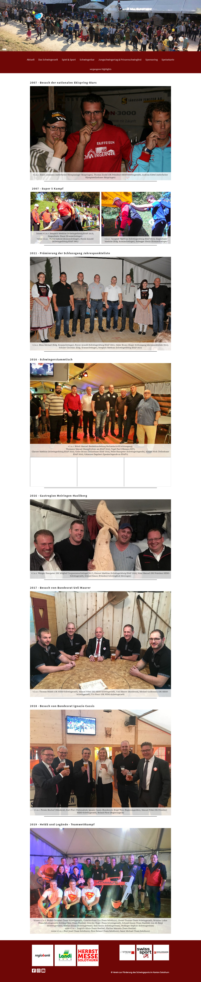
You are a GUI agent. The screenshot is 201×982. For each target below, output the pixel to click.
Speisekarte (168, 59)
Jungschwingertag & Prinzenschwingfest (120, 59)
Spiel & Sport (69, 59)
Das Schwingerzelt (48, 59)
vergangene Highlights (100, 69)
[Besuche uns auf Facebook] (34, 971)
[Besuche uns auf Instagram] (39, 971)
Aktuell (30, 59)
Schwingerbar (87, 59)
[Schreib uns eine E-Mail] (43, 971)
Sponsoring (151, 59)
